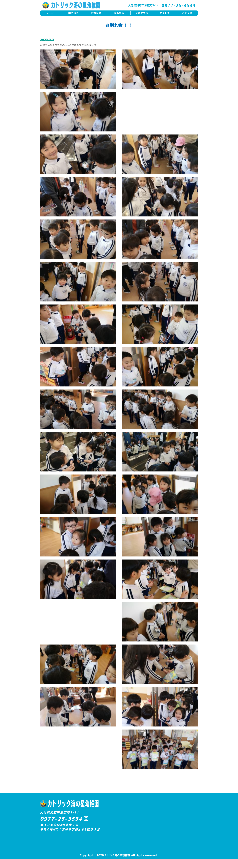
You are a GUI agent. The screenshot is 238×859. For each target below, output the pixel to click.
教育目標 (96, 13)
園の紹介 (73, 13)
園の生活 (119, 13)
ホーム (51, 13)
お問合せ (187, 13)
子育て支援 (141, 13)
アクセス (165, 13)
